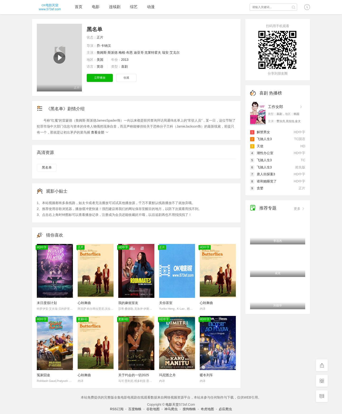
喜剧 (124, 66)
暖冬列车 (206, 375)
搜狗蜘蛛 (189, 409)
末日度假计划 (47, 303)
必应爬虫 (225, 409)
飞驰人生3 (261, 139)
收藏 (126, 77)
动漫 (151, 7)
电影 (96, 7)
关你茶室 (165, 303)
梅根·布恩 (126, 52)
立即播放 (99, 77)
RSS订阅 (117, 409)
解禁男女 (260, 132)
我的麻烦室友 (128, 303)
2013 (124, 60)
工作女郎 (275, 107)
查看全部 (100, 132)
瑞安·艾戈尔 (171, 52)
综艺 (134, 7)
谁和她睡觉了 (263, 181)
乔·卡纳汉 (104, 46)
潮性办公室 (261, 153)
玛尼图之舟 (167, 375)
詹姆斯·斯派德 (107, 52)
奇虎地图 (207, 409)
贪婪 (256, 188)
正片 (100, 37)
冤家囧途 (43, 375)
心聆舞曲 (84, 303)
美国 (100, 60)
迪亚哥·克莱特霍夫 (147, 52)
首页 (78, 7)
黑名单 (47, 167)
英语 (100, 66)
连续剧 (114, 7)
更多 (299, 208)
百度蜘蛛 (135, 409)
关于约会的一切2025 (133, 375)
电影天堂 (172, 404)
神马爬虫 (171, 409)
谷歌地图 (153, 409)
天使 (256, 146)
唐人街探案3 (262, 174)
